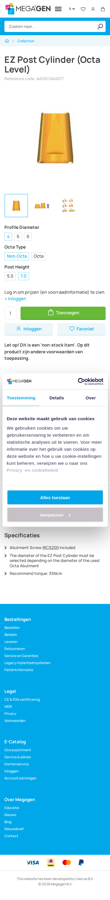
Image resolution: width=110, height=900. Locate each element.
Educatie (11, 807)
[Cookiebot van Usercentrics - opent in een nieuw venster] (78, 381)
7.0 (23, 276)
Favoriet (81, 328)
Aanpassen (55, 514)
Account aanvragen (20, 778)
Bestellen (12, 627)
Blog (7, 821)
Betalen (10, 634)
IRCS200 (51, 547)
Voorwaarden (15, 720)
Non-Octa (17, 256)
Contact (11, 835)
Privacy (10, 713)
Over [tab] (91, 397)
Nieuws (10, 814)
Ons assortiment (17, 749)
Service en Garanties (21, 655)
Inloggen (17, 299)
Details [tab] (56, 397)
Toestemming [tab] (21, 397)
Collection (25, 40)
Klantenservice (16, 763)
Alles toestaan (55, 497)
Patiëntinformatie (18, 669)
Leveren (10, 641)
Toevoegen (63, 312)
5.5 (10, 276)
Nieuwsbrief (13, 828)
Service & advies (17, 756)
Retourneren (14, 648)
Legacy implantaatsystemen (27, 662)
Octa (38, 256)
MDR (8, 706)
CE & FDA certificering (22, 699)
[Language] (72, 9)
